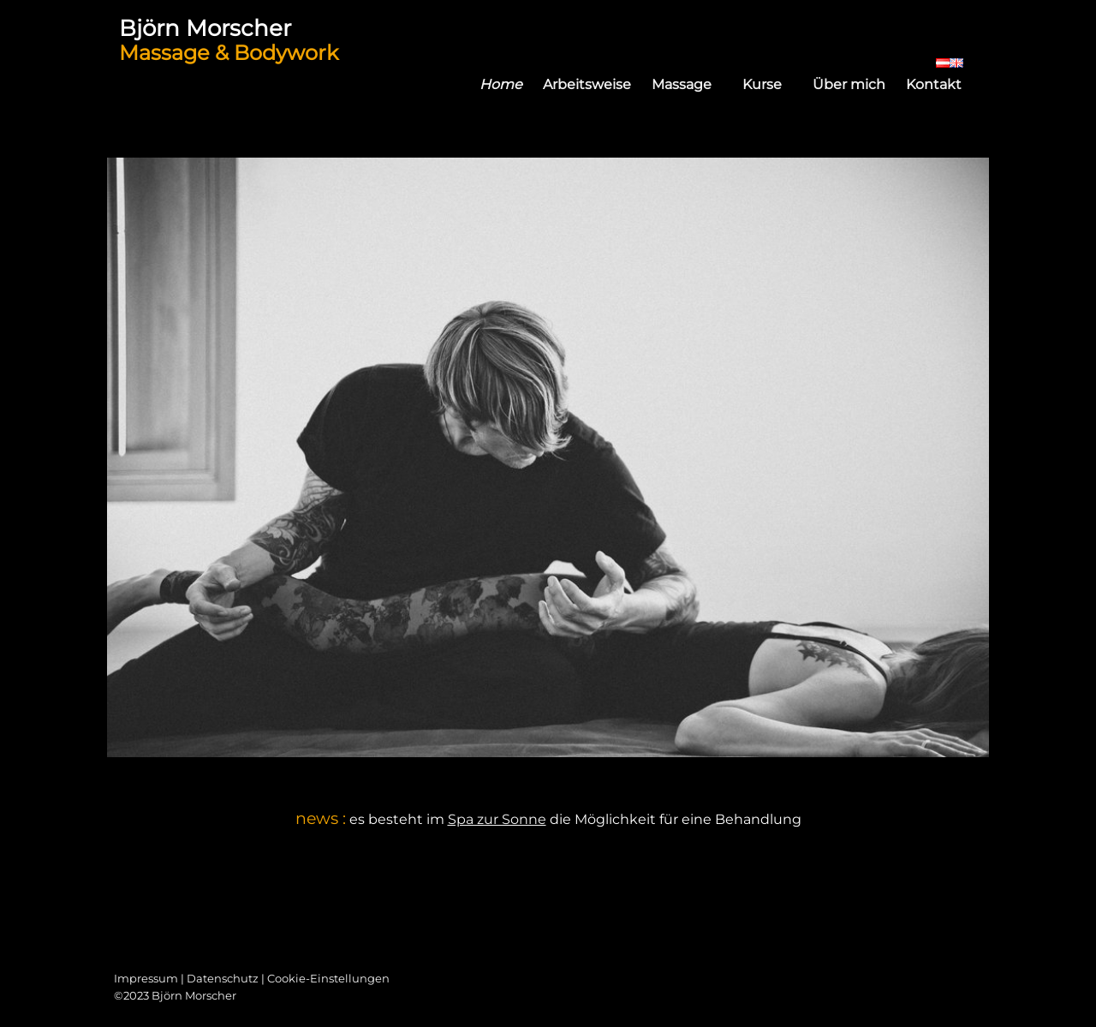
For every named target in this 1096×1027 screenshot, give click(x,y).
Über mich (849, 84)
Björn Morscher (205, 28)
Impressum (146, 978)
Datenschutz (223, 978)
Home (501, 84)
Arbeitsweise (587, 84)
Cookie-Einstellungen (328, 978)
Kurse (772, 84)
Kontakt (934, 84)
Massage (692, 84)
